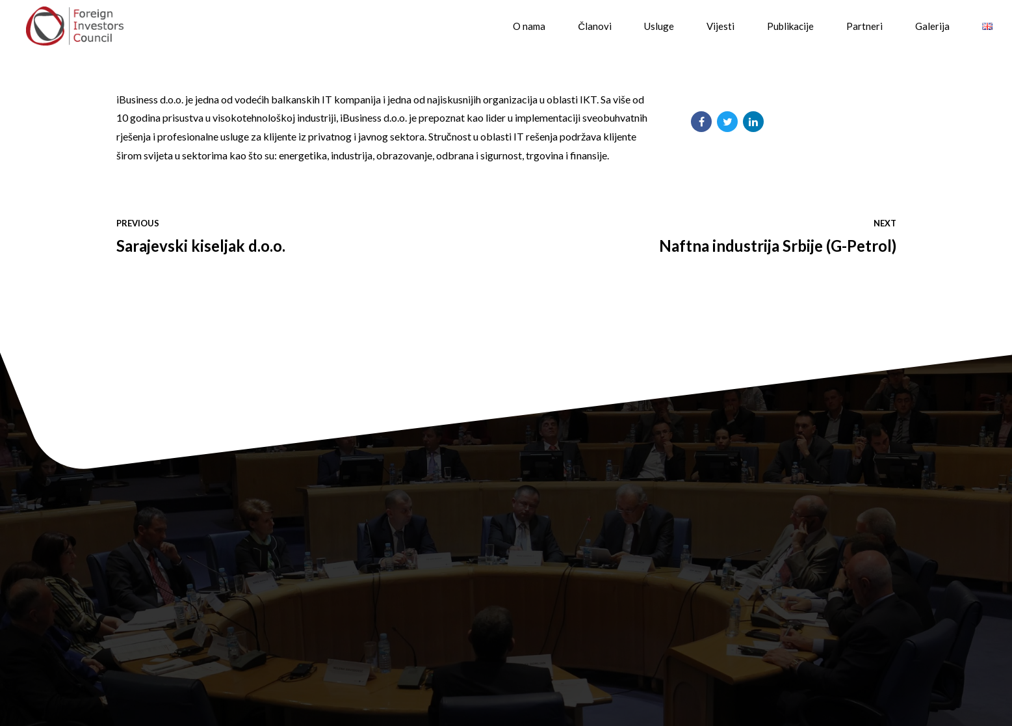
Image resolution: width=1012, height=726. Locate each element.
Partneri (864, 26)
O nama (529, 26)
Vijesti (720, 26)
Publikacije (790, 26)
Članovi (595, 26)
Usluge (659, 26)
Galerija (932, 26)
